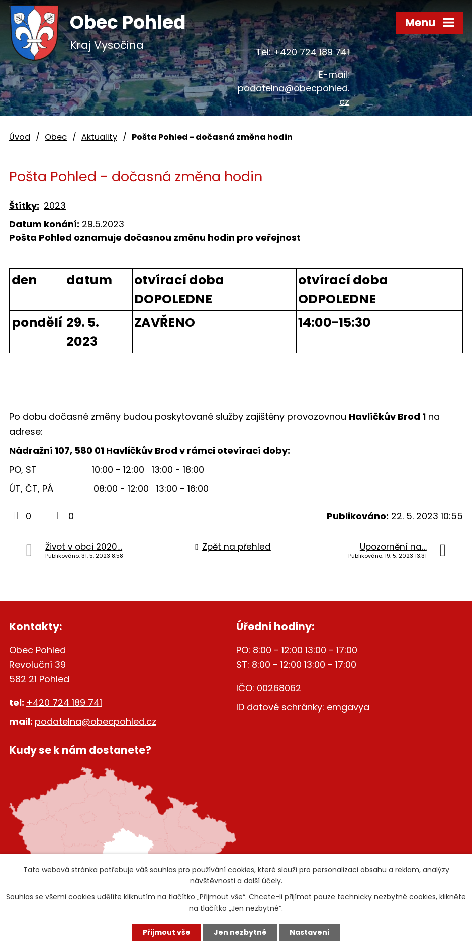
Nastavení (310, 932)
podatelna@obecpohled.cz (95, 721)
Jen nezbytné (240, 932)
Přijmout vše (167, 932)
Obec (56, 137)
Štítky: (24, 205)
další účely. (263, 881)
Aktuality (99, 137)
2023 (55, 205)
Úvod (19, 137)
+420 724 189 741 (311, 52)
